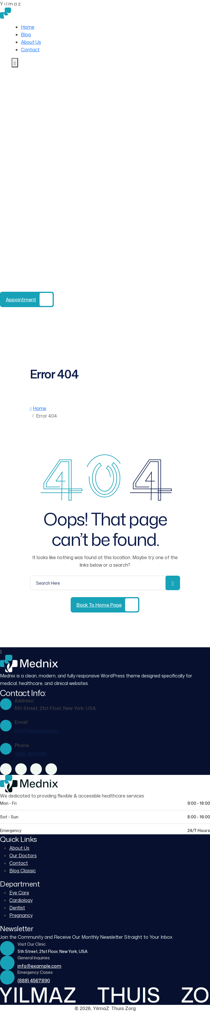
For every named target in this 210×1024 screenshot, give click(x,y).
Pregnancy (21, 915)
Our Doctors (23, 855)
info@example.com (36, 730)
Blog (26, 34)
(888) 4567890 (52, 288)
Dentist (17, 908)
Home (27, 27)
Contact (30, 49)
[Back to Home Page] (105, 604)
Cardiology (21, 900)
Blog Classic (22, 870)
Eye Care (19, 892)
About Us (31, 42)
